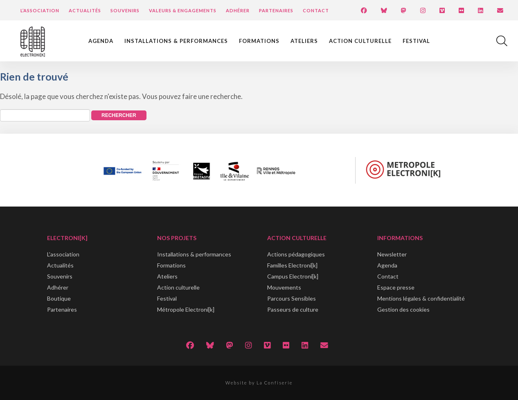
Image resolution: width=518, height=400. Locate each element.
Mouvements (284, 287)
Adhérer (238, 10)
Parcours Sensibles (291, 298)
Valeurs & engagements (182, 10)
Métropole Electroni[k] (185, 309)
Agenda (100, 41)
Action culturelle (360, 41)
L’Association (39, 10)
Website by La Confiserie (259, 382)
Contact (316, 10)
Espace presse (395, 287)
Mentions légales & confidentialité (421, 298)
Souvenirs (125, 10)
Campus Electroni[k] (292, 276)
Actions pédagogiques (296, 254)
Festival (416, 41)
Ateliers (304, 41)
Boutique (59, 298)
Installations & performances (176, 41)
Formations (259, 41)
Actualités (85, 10)
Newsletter (392, 254)
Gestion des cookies (403, 309)
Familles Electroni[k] (292, 265)
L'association (63, 254)
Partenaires (276, 10)
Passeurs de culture (292, 309)
